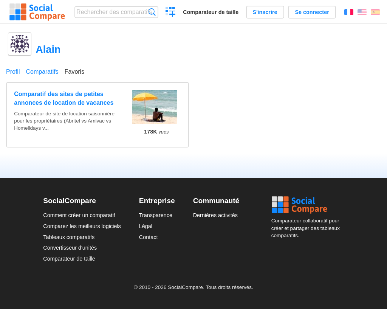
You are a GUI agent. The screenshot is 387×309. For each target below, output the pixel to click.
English (362, 12)
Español (375, 12)
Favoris (74, 71)
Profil (13, 71)
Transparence (155, 215)
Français (348, 12)
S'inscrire (265, 12)
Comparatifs (42, 71)
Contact (148, 237)
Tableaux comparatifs (68, 237)
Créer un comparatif (171, 13)
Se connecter (312, 12)
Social (307, 205)
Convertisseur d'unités (70, 248)
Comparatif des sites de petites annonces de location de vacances (63, 98)
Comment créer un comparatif (79, 215)
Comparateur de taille (210, 12)
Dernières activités (215, 215)
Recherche (152, 12)
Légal (145, 226)
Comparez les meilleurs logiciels (82, 226)
